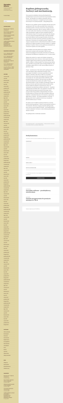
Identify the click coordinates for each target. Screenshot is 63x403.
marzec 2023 (6, 152)
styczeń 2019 (6, 250)
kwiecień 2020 (6, 221)
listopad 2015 (6, 324)
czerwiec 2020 (6, 217)
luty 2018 (5, 271)
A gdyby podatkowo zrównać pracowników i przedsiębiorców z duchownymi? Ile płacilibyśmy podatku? (9, 44)
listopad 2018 (6, 254)
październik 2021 (7, 185)
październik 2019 (7, 232)
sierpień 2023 (6, 142)
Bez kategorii (6, 333)
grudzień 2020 (6, 205)
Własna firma (6, 353)
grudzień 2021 (6, 182)
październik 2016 (7, 303)
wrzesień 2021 (6, 187)
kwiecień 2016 (6, 314)
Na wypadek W (6, 341)
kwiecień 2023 (6, 150)
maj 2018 (5, 266)
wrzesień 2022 (6, 164)
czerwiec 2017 (6, 287)
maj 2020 (5, 219)
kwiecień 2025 (6, 103)
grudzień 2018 (6, 252)
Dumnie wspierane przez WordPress (33, 208)
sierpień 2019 (6, 236)
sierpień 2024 (6, 119)
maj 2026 (5, 78)
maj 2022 (5, 172)
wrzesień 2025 (6, 94)
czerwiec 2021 (6, 193)
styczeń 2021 (6, 203)
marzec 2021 (6, 199)
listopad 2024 (6, 113)
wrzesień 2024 (6, 117)
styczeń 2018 (6, 273)
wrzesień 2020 (6, 211)
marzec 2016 (6, 316)
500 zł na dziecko (7, 331)
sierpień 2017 (6, 283)
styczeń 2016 (6, 320)
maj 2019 (5, 242)
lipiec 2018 (6, 262)
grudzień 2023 (6, 135)
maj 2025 (5, 101)
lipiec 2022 (6, 168)
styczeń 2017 (6, 297)
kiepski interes (6, 339)
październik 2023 (7, 139)
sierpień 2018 (6, 260)
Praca (5, 347)
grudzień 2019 (6, 228)
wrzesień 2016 (6, 305)
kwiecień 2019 (6, 244)
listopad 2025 (6, 90)
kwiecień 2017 (6, 291)
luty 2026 (5, 84)
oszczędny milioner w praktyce (32, 124)
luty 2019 (5, 248)
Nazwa (28, 157)
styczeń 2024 (6, 133)
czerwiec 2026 (6, 76)
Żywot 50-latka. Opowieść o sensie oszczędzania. (9, 68)
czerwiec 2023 (6, 146)
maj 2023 (5, 148)
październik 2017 (7, 279)
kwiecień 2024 (6, 127)
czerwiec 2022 (6, 170)
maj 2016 (5, 312)
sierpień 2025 (6, 96)
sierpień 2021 (6, 189)
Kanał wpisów (6, 364)
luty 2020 (5, 225)
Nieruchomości (6, 343)
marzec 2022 (6, 176)
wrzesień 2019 (6, 234)
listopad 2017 (6, 277)
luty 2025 (5, 107)
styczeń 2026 (6, 86)
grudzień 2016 (6, 299)
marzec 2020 (6, 223)
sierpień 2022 (6, 166)
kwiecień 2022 (6, 174)
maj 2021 (5, 195)
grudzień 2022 (6, 158)
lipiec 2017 (6, 285)
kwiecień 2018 (6, 268)
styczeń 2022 (6, 180)
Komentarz (29, 141)
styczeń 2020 (6, 227)
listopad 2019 (6, 230)
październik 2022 (7, 162)
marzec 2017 (6, 293)
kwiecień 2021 (6, 197)
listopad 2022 (6, 160)
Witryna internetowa (31, 167)
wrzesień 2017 (6, 281)
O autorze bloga (7, 15)
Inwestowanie (6, 337)
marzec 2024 (6, 129)
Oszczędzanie (6, 345)
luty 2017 (5, 295)
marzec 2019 (6, 246)
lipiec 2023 (6, 144)
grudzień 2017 (6, 275)
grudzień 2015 (6, 322)
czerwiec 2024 (6, 123)
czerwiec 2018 (6, 264)
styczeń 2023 (6, 156)
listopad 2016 (6, 301)
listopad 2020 (6, 207)
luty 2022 (5, 178)
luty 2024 (5, 131)
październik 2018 (7, 256)
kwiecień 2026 (6, 80)
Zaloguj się (6, 362)
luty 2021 (5, 201)
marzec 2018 (6, 269)
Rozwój (5, 349)
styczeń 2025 (6, 109)
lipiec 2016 (6, 309)
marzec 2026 (6, 82)
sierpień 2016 (6, 307)
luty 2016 (5, 318)
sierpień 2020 (6, 213)
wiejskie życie (41, 124)
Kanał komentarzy (7, 366)
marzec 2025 (6, 105)
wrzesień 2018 (6, 258)
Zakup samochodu (7, 355)
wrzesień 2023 (6, 141)
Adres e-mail (29, 162)
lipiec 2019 (6, 238)
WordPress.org (6, 368)
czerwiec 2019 (6, 240)
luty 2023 (5, 154)
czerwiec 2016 (6, 311)
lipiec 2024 (6, 121)
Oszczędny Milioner (7, 5)
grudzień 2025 (6, 88)
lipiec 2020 (6, 215)
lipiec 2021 (6, 191)
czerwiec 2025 (6, 100)
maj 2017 (5, 289)
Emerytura (6, 335)
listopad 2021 (6, 184)
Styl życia (5, 351)
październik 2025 (7, 92)
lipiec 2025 (6, 98)
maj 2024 (5, 125)
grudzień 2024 (6, 111)
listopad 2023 (6, 137)
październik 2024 (7, 115)
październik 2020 (7, 209)
